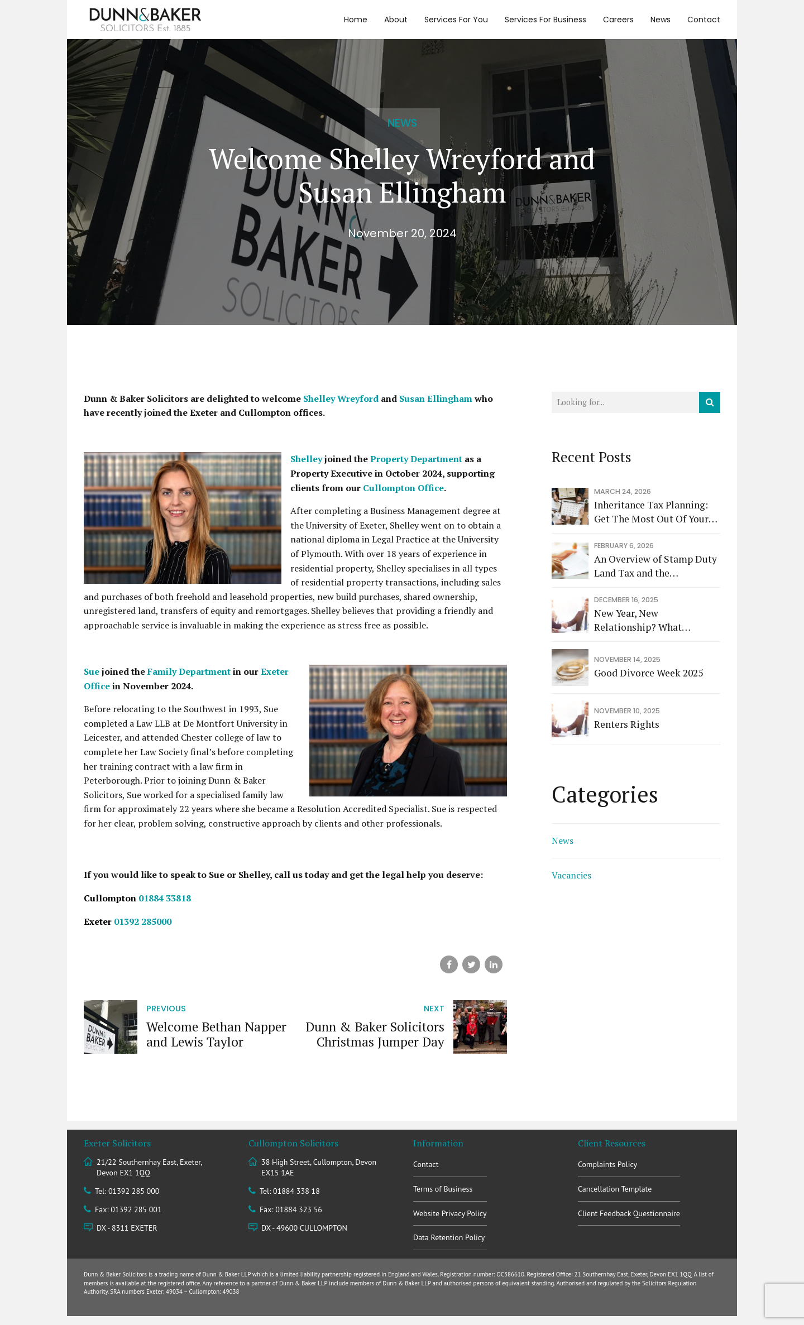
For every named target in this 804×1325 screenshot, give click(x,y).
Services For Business (545, 19)
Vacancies (571, 875)
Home (355, 19)
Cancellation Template (615, 1189)
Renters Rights (626, 724)
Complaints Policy (607, 1164)
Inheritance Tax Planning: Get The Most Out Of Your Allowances (651, 512)
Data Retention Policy (449, 1237)
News (660, 19)
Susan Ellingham (435, 398)
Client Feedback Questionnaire (629, 1213)
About (396, 19)
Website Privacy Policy (450, 1213)
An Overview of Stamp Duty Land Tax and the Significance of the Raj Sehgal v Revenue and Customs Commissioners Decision (655, 566)
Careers (618, 19)
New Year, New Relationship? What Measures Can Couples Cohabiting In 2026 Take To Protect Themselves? (654, 620)
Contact (703, 19)
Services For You (456, 19)
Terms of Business (442, 1189)
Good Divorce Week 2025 (648, 672)
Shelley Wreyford (341, 398)
